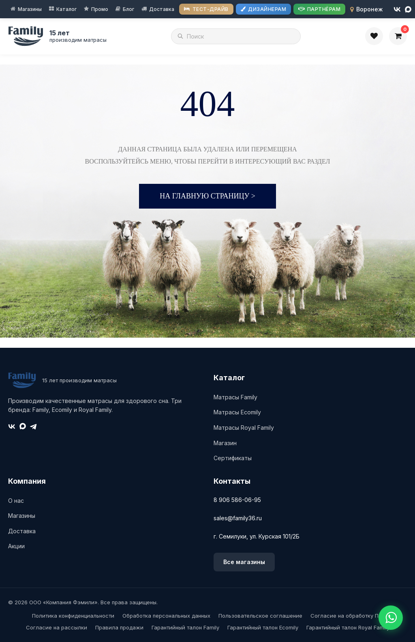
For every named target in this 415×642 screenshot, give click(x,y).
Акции (16, 546)
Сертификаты (233, 458)
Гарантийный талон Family (185, 627)
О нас (16, 500)
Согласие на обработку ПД (346, 615)
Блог (128, 9)
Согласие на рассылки (56, 627)
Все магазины (244, 561)
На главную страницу (207, 196)
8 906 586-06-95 (237, 499)
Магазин (225, 442)
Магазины (30, 9)
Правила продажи (119, 627)
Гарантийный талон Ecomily (262, 627)
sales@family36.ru (238, 518)
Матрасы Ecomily (237, 412)
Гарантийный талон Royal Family (347, 627)
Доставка (161, 9)
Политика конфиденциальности (73, 615)
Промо (99, 9)
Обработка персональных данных (166, 615)
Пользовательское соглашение (260, 615)
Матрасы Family (235, 397)
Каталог (66, 9)
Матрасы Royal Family (244, 427)
